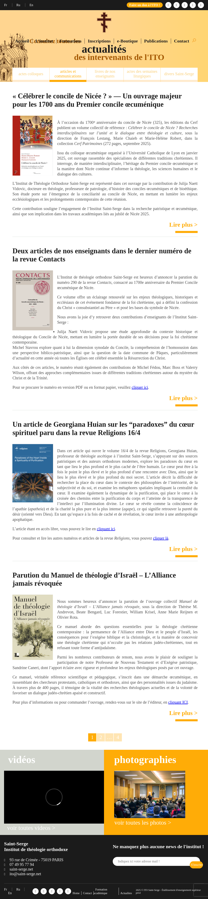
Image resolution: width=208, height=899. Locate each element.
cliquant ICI (178, 702)
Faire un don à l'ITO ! (144, 5)
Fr (6, 5)
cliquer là (160, 538)
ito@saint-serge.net (25, 874)
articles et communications (68, 73)
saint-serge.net (21, 869)
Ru (18, 5)
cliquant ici (106, 529)
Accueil (22, 41)
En (31, 5)
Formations (71, 41)
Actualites (126, 893)
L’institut (44, 41)
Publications (156, 41)
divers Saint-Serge (179, 74)
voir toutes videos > (31, 827)
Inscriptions (99, 41)
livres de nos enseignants (105, 73)
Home (76, 893)
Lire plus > (183, 224)
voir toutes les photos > (142, 822)
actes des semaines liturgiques (142, 73)
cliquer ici (140, 387)
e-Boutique (127, 41)
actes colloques (30, 74)
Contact (181, 41)
